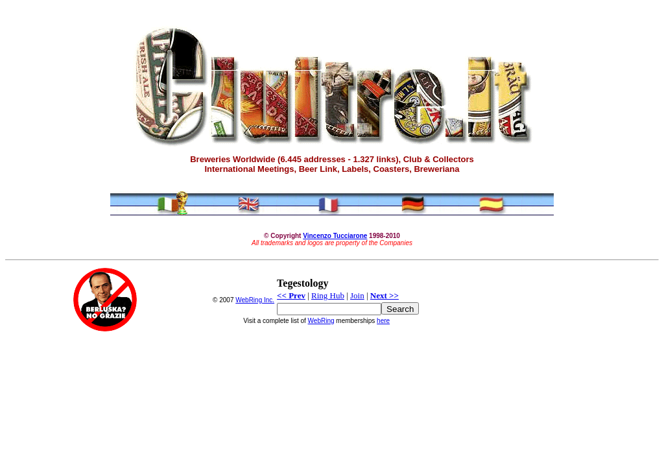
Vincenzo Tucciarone (335, 235)
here (383, 320)
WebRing (321, 320)
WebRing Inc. (254, 300)
